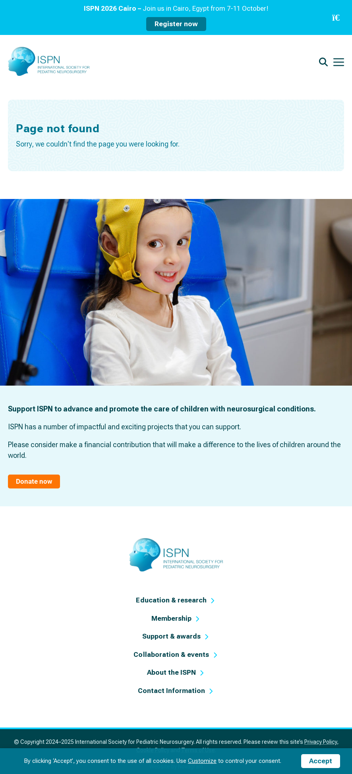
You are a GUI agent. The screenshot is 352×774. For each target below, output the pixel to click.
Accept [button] (320, 761)
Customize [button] (202, 760)
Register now (176, 24)
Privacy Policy (320, 742)
